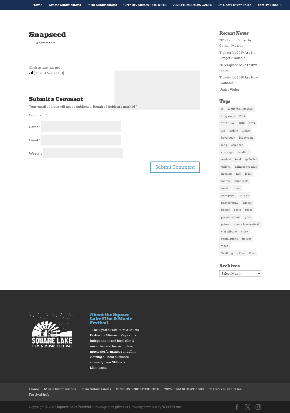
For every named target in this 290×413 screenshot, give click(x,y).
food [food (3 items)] (238, 159)
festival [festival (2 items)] (226, 159)
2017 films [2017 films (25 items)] (227, 123)
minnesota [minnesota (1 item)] (241, 181)
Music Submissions (65, 5)
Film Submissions (102, 5)
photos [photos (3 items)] (247, 202)
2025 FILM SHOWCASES (192, 5)
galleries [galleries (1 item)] (251, 159)
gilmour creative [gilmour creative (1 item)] (246, 166)
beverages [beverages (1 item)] (227, 137)
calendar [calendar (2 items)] (237, 145)
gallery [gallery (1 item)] (225, 166)
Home (37, 5)
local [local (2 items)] (248, 173)
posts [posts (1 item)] (237, 209)
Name (34, 127)
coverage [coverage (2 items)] (227, 152)
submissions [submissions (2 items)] (229, 238)
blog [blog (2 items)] (224, 145)
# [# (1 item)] (222, 108)
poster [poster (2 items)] (225, 209)
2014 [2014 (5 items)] (242, 116)
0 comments (45, 43)
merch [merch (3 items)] (225, 181)
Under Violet (231, 89)
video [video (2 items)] (224, 245)
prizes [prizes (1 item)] (225, 224)
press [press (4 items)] (248, 209)
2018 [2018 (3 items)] (242, 123)
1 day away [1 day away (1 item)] (228, 116)
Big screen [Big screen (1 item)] (246, 137)
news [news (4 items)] (237, 188)
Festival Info (268, 5)
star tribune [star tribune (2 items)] (229, 231)
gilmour (121, 407)
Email (34, 140)
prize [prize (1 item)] (248, 217)
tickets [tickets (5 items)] (246, 238)
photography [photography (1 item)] (229, 202)
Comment (38, 115)
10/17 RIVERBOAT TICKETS (144, 5)
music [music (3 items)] (225, 188)
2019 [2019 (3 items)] (252, 123)
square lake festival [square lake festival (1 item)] (246, 224)
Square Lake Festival (74, 407)
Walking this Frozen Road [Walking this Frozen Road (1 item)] (238, 253)
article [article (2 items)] (233, 130)
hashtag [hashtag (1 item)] (226, 173)
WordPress (171, 407)
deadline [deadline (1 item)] (243, 152)
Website (35, 153)
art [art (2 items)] (223, 130)
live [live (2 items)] (238, 173)
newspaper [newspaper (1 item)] (228, 195)
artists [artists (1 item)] (246, 130)
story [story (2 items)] (244, 231)
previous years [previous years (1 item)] (230, 217)
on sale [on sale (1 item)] (244, 195)
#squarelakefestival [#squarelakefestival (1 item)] (240, 108)
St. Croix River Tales (235, 5)
